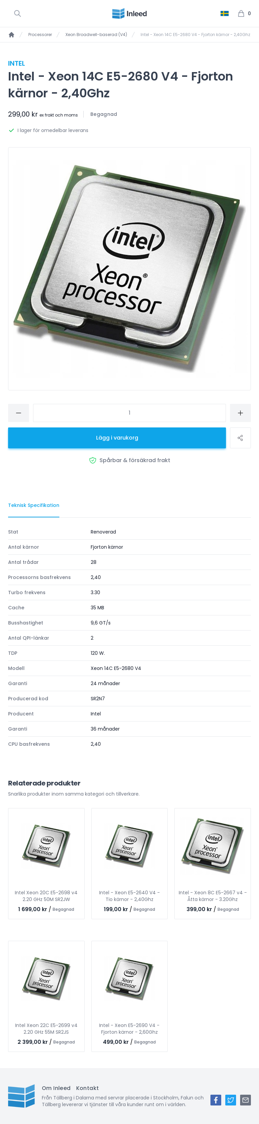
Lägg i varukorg (117, 438)
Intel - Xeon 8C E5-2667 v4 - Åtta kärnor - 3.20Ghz (213, 896)
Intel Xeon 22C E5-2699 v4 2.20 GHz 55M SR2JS (46, 1028)
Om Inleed (56, 1088)
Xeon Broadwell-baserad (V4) (96, 34)
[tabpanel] (129, 637)
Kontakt (87, 1088)
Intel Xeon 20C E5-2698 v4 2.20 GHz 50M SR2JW (46, 896)
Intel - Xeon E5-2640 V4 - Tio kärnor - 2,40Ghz (129, 896)
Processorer (40, 34)
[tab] (33, 505)
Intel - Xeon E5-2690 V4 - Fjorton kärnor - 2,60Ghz (129, 1028)
